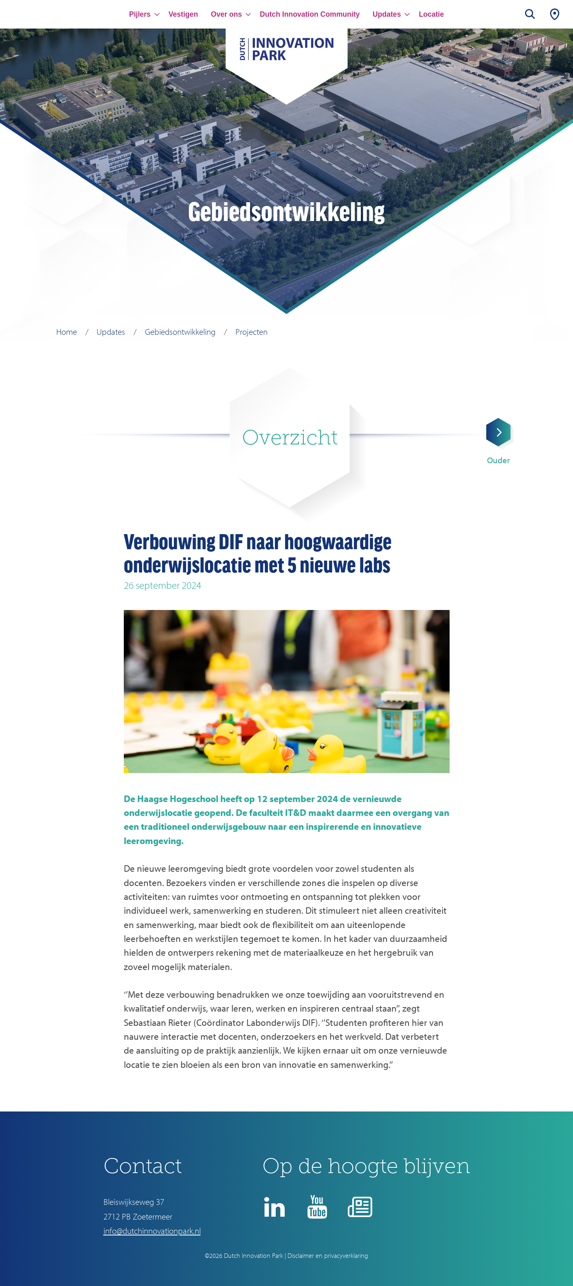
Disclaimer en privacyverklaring (328, 1255)
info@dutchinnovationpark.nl (152, 1230)
